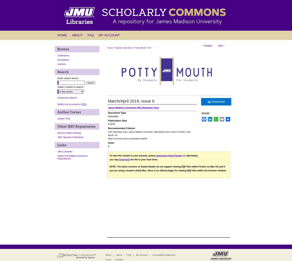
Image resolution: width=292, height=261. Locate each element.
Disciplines (63, 59)
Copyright (119, 260)
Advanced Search (67, 97)
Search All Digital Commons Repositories (73, 157)
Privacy (108, 260)
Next (220, 45)
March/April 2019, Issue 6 (131, 101)
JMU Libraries (65, 151)
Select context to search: (71, 87)
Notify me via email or (72, 104)
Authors (62, 64)
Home (110, 48)
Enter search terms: (68, 78)
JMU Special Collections (71, 137)
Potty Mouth (140, 48)
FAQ (129, 255)
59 (150, 48)
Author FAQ (64, 118)
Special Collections (124, 48)
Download (216, 101)
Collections (63, 55)
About (119, 255)
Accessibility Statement (164, 255)
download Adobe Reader (169, 155)
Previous (208, 45)
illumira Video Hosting (69, 133)
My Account (142, 255)
